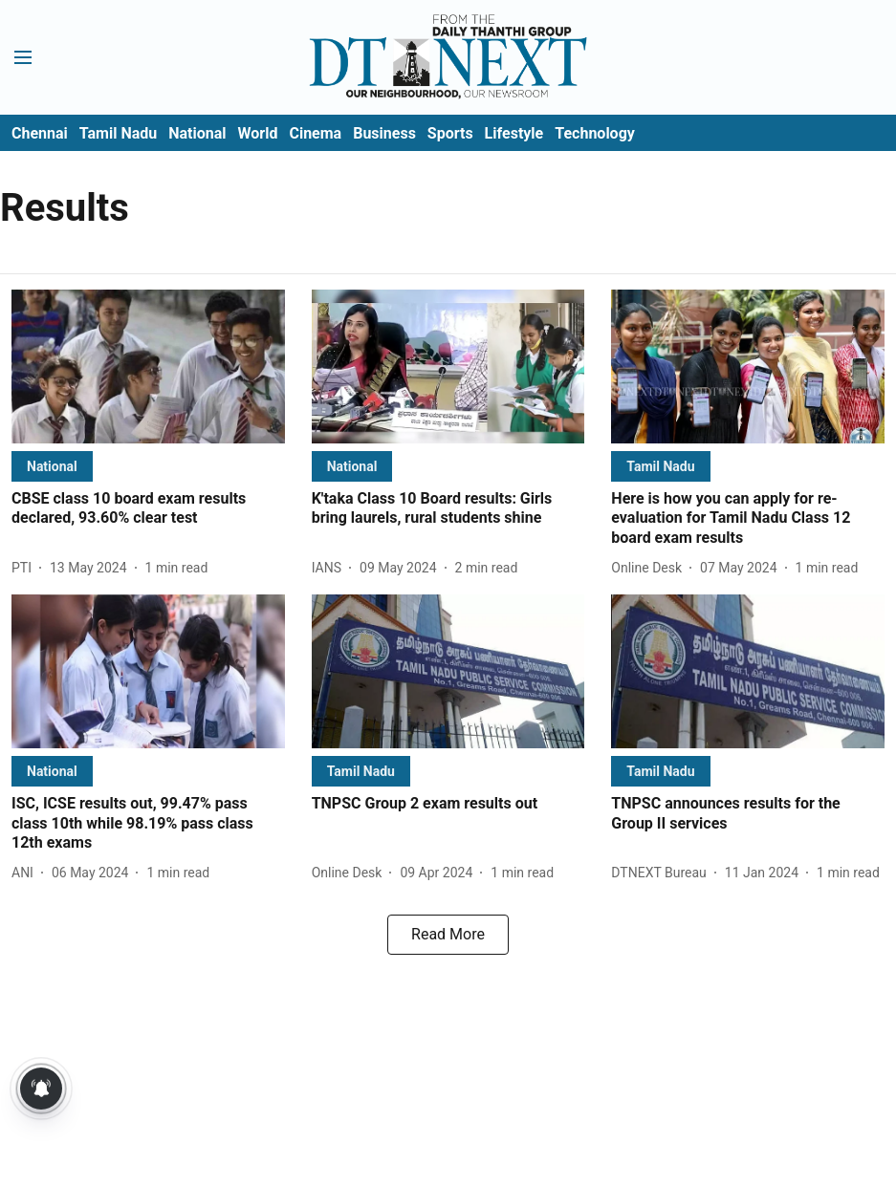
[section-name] (52, 466)
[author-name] (25, 568)
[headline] (148, 509)
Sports (450, 133)
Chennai (39, 133)
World (258, 133)
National (197, 133)
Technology (595, 133)
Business (384, 133)
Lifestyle (514, 133)
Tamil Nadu (118, 133)
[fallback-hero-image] (148, 366)
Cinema (315, 133)
